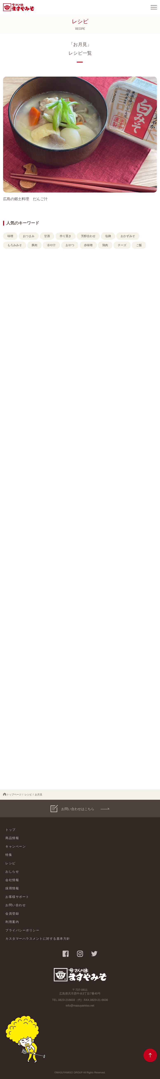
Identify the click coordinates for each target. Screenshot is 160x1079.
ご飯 (139, 245)
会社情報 (12, 880)
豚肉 (34, 245)
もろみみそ (14, 245)
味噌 (10, 236)
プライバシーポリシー (22, 930)
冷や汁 (51, 245)
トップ (10, 829)
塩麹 (108, 236)
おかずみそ (128, 236)
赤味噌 (88, 245)
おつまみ (28, 236)
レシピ (28, 794)
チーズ (122, 245)
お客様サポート (17, 896)
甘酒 (47, 236)
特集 (8, 854)
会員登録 (12, 913)
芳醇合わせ (88, 236)
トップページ (12, 794)
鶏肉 (105, 245)
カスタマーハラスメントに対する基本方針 (37, 938)
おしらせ (12, 871)
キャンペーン (15, 846)
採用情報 (12, 888)
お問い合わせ (15, 905)
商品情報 (12, 838)
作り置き (65, 236)
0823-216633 (66, 1000)
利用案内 (12, 922)
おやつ (70, 245)
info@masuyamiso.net (80, 1005)
